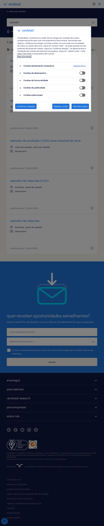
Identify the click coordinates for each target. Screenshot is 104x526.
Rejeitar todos (61, 106)
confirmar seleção (26, 106)
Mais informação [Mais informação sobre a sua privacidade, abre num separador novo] (24, 56)
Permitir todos (80, 106)
